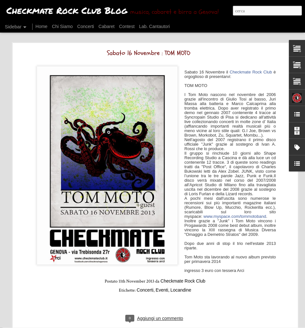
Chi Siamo (62, 26)
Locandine (180, 260)
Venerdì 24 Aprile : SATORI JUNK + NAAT (46, 314)
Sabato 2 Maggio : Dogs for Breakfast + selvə (52, 300)
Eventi (162, 260)
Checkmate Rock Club (251, 42)
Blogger (176, 324)
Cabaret (107, 26)
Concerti (145, 260)
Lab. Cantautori (154, 26)
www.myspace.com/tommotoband (235, 187)
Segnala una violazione (202, 324)
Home (41, 26)
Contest (127, 26)
